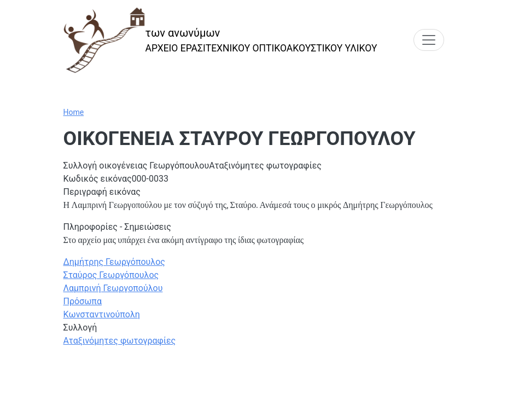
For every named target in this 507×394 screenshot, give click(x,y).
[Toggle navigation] (428, 40)
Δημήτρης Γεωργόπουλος (114, 262)
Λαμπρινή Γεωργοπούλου (113, 288)
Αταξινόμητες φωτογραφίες (119, 340)
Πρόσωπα (82, 301)
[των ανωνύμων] (220, 40)
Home (73, 112)
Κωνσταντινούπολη (101, 314)
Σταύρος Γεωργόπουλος (111, 275)
